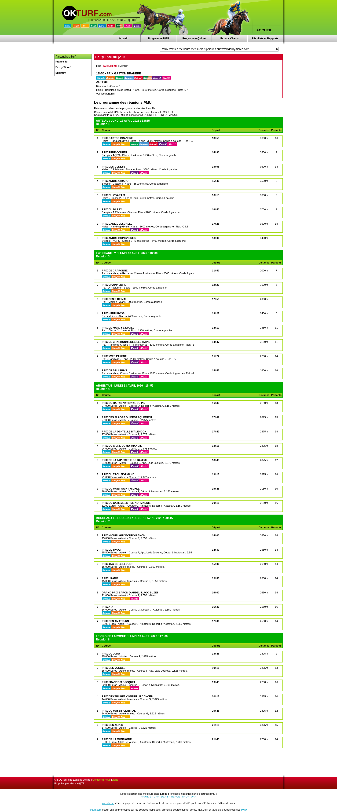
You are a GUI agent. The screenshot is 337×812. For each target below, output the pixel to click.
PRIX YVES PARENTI (114, 356)
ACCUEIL (264, 30)
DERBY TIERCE (170, 796)
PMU (244, 809)
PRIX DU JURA (111, 653)
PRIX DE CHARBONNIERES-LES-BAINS (126, 341)
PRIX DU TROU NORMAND (118, 474)
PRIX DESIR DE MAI (114, 299)
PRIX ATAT (108, 606)
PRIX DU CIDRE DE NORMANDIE (122, 445)
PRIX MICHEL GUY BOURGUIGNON (123, 535)
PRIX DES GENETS (113, 166)
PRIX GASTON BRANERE (117, 138)
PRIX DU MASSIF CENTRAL (119, 710)
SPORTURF (189, 796)
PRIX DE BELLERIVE (114, 370)
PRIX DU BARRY (112, 209)
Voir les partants (105, 93)
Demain (123, 65)
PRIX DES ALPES (112, 725)
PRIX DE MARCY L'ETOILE (118, 327)
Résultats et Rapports (265, 38)
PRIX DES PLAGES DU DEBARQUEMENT (127, 417)
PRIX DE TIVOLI (111, 549)
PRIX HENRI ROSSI (113, 313)
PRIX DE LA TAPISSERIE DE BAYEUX (124, 460)
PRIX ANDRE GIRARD (115, 180)
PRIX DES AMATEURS (115, 621)
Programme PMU (158, 38)
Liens (115, 779)
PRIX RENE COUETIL (115, 152)
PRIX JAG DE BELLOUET (117, 564)
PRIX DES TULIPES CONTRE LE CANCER (127, 696)
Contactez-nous (101, 779)
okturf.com (108, 803)
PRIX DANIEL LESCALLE (117, 223)
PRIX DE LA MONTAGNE (117, 739)
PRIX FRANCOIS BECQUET (118, 682)
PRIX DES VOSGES (113, 667)
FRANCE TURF (150, 796)
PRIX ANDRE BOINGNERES (119, 238)
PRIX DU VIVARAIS (113, 195)
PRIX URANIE (110, 578)
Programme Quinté (193, 38)
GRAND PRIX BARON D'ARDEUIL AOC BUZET (130, 592)
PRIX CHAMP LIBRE (114, 284)
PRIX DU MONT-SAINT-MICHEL (120, 488)
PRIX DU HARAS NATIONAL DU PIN (123, 403)
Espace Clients (229, 38)
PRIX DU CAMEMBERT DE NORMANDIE (126, 502)
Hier (98, 65)
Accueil (122, 38)
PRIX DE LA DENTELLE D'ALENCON (124, 431)
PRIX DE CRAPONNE (115, 270)
